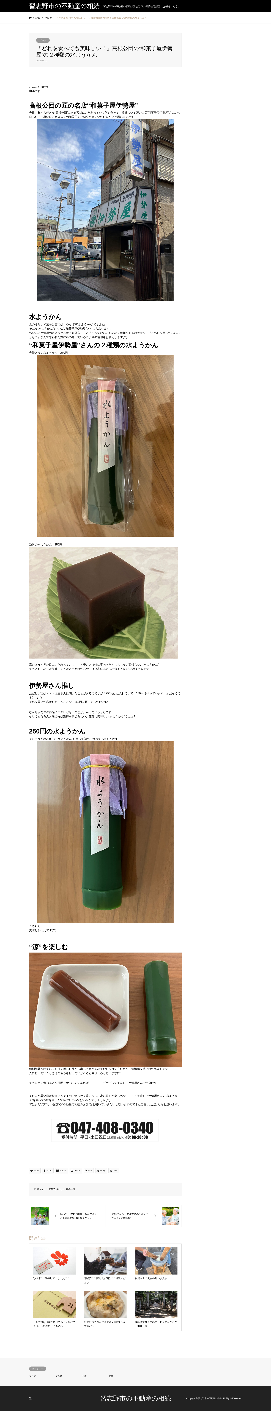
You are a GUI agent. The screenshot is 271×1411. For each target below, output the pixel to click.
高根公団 (70, 1189)
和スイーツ (42, 1189)
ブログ (43, 40)
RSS (30, 1398)
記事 (111, 1376)
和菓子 (52, 1189)
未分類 (59, 1376)
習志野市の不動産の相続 (135, 1398)
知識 (84, 1376)
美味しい (60, 1189)
